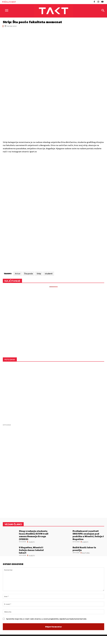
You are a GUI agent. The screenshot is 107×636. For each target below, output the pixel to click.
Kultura (86, 552)
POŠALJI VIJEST (9, 1)
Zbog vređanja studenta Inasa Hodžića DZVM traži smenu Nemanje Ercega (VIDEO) (33, 535)
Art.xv (17, 273)
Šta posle (28, 273)
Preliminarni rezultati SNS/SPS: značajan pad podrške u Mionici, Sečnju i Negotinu (88, 535)
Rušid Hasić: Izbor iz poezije (84, 549)
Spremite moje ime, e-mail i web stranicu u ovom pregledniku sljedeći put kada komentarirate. (46, 618)
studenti (48, 273)
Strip (39, 273)
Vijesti (31, 541)
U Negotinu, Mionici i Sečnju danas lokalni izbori (31, 550)
